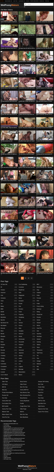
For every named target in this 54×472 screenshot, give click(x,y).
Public (45, 303)
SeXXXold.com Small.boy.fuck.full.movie (12, 447)
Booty (9, 342)
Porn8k (22, 403)
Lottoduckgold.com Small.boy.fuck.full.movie (13, 429)
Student (45, 339)
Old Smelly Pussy (7, 459)
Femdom (27, 309)
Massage (27, 369)
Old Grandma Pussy (8, 448)
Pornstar (45, 298)
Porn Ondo (41, 398)
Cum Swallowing (27, 284)
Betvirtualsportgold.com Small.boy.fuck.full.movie (14, 444)
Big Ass (9, 314)
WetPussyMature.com (32, 468)
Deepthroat (27, 290)
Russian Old (5, 395)
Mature (27, 375)
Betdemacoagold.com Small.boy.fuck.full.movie (14, 428)
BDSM (9, 312)
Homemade (27, 339)
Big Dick (9, 320)
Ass (9, 303)
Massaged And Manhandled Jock (11, 423)
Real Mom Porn (42, 403)
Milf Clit (4, 387)
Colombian (9, 364)
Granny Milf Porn (24, 389)
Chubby (9, 358)
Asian (9, 301)
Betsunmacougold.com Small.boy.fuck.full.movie (14, 441)
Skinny (45, 325)
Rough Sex (45, 314)
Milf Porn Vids (41, 400)
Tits (45, 355)
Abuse (29, 469)
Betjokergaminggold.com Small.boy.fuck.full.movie (14, 453)
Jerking (27, 355)
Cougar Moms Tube (25, 406)
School (45, 320)
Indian (27, 347)
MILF (45, 284)
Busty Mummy (23, 398)
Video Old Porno (7, 454)
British (9, 347)
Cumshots (27, 287)
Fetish (27, 312)
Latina (27, 358)
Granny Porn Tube (6, 409)
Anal (9, 295)
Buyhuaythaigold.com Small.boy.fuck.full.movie (14, 450)
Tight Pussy (45, 353)
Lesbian (27, 361)
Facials (27, 303)
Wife (45, 369)
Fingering (27, 314)
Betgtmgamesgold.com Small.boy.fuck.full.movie (14, 438)
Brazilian (9, 344)
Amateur (9, 290)
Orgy (45, 290)
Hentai (27, 336)
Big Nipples (9, 325)
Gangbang (27, 317)
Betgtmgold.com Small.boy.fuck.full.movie (13, 439)
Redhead (45, 309)
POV (45, 301)
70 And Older (6, 425)
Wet (45, 366)
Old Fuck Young (7, 436)
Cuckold (9, 372)
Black (9, 331)
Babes (9, 306)
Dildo (27, 292)
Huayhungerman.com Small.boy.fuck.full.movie (14, 434)
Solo (45, 331)
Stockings (45, 336)
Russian (45, 317)
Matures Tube (5, 411)
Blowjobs (9, 336)
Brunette (9, 350)
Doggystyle (27, 295)
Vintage (45, 361)
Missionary (45, 287)
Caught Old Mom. (7, 457)
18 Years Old (9, 284)
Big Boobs (9, 317)
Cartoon (9, 353)
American (9, 292)
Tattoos (45, 344)
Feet (27, 306)
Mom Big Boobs (24, 417)
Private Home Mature (7, 392)
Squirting (45, 334)
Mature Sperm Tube (7, 414)
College (9, 361)
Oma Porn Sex (5, 417)
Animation (9, 298)
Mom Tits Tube (23, 387)
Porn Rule (4, 398)
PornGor (40, 395)
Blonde (9, 334)
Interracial (27, 350)
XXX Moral (4, 384)
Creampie (9, 369)
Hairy (27, 328)
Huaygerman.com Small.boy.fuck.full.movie (13, 431)
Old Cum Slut (6, 442)
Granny (27, 325)
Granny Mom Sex (6, 400)
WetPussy (10, 5)
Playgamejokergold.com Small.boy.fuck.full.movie (14, 432)
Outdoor (45, 292)
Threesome (45, 350)
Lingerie (27, 366)
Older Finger (23, 409)
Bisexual (9, 328)
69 (9, 287)
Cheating (9, 355)
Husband (27, 344)
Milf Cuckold (5, 406)
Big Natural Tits (9, 323)
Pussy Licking (45, 306)
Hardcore (27, 334)
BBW (9, 309)
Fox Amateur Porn (6, 403)
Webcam (45, 364)
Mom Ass (4, 389)
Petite (45, 295)
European (27, 301)
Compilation (9, 366)
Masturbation (27, 372)
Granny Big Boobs (24, 400)
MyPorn (22, 411)
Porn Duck (40, 389)
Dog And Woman (7, 426)
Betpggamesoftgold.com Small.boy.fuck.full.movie (14, 435)
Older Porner (23, 384)
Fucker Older (41, 387)
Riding (45, 312)
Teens (45, 347)
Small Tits (45, 328)
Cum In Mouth (9, 375)
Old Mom (6, 456)
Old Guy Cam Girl (7, 451)
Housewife (27, 342)
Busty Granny (23, 381)
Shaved (45, 323)
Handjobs (27, 331)
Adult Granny (41, 406)
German (27, 323)
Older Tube (5, 381)
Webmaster (25, 469)
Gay (27, 320)
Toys (45, 358)
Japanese (27, 353)
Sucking (45, 342)
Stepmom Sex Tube (43, 409)
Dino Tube (40, 384)
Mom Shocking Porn (25, 395)
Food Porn (40, 392)
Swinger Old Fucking (43, 381)
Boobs (9, 339)
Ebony (27, 298)
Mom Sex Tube (24, 414)
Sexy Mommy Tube (25, 392)
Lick (27, 364)
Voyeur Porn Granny (43, 411)
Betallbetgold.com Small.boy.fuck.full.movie (13, 445)
